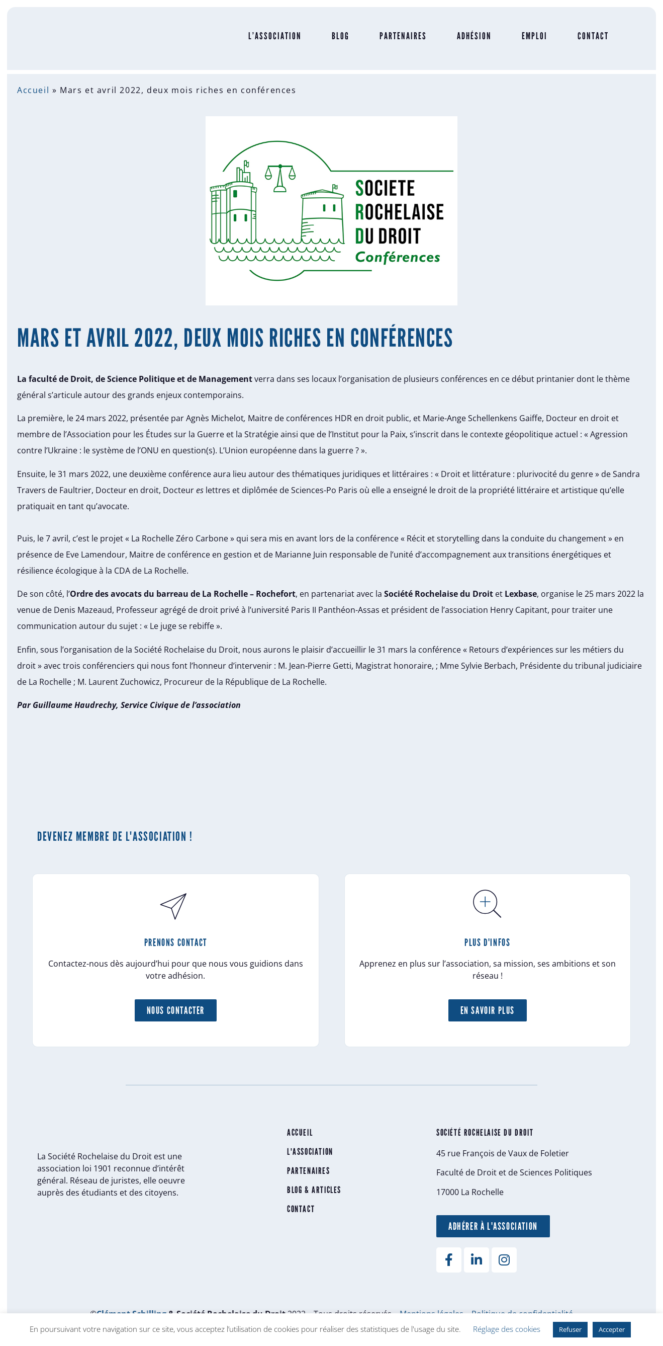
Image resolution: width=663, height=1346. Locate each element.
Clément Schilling (131, 1310)
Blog (335, 40)
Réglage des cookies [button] (506, 1329)
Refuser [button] (570, 1329)
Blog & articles (316, 1187)
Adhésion (469, 40)
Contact (588, 40)
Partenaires (398, 40)
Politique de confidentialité (522, 1310)
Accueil (38, 90)
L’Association (270, 40)
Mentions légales (431, 1310)
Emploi (529, 40)
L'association (312, 1148)
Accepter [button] (612, 1329)
